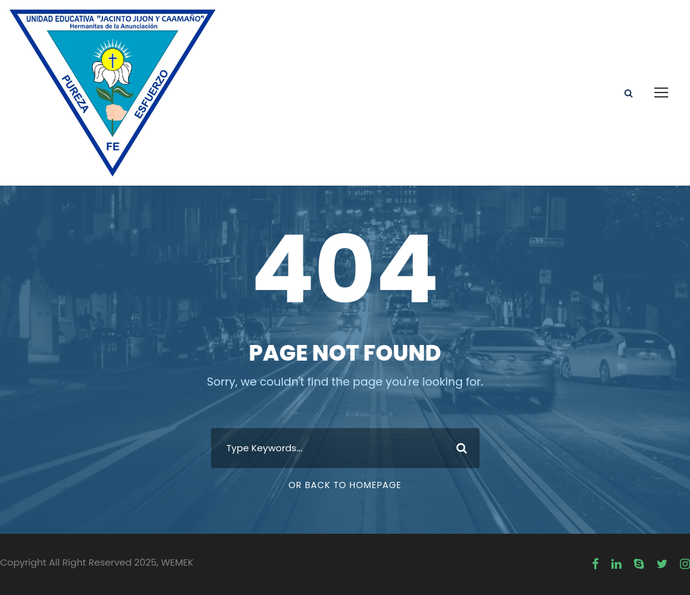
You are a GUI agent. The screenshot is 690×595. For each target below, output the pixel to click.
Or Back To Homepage (345, 485)
